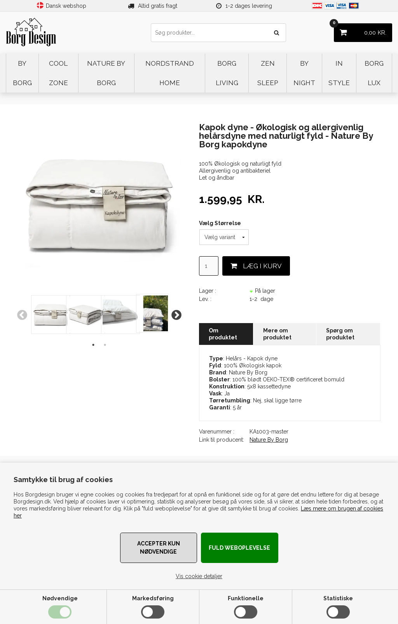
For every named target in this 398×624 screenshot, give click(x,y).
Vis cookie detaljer (199, 576)
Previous (22, 315)
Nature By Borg (269, 440)
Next (176, 315)
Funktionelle (246, 598)
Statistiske (338, 598)
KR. (360, 29)
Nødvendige (60, 598)
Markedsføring (153, 598)
